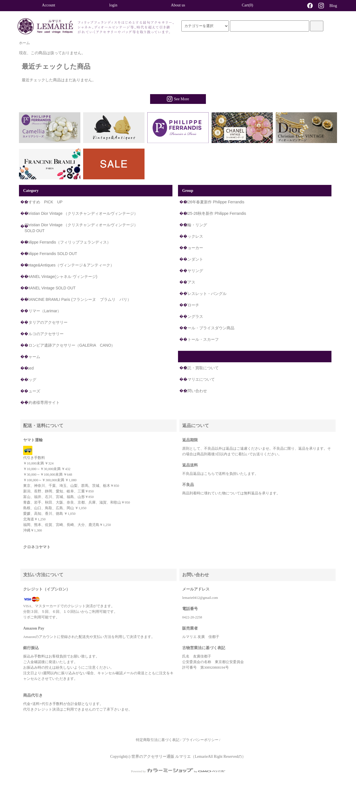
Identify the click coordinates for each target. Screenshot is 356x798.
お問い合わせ (195, 391)
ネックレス (193, 236)
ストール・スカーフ (201, 339)
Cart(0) (242, 5)
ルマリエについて (199, 379)
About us (178, 5)
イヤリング (193, 270)
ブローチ (191, 305)
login (113, 5)
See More (178, 99)
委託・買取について (201, 368)
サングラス (193, 316)
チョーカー (193, 248)
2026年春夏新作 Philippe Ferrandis (214, 202)
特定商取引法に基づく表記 (157, 740)
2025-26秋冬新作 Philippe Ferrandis (215, 213)
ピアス (189, 282)
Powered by (178, 771)
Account (48, 5)
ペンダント (193, 259)
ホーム (24, 43)
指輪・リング (195, 225)
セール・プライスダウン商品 (209, 328)
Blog (333, 6)
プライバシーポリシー (200, 740)
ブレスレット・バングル (205, 293)
